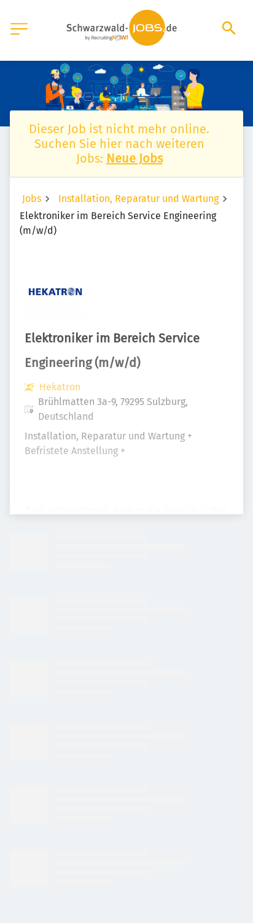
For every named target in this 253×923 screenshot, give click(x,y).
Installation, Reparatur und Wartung (138, 198)
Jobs (31, 198)
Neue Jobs (134, 158)
